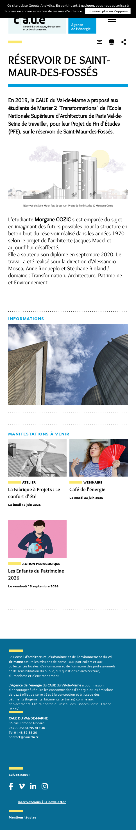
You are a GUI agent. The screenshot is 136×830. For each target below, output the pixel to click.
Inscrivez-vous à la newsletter (41, 796)
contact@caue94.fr (23, 732)
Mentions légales (22, 812)
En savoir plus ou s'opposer (108, 11)
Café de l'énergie (87, 489)
